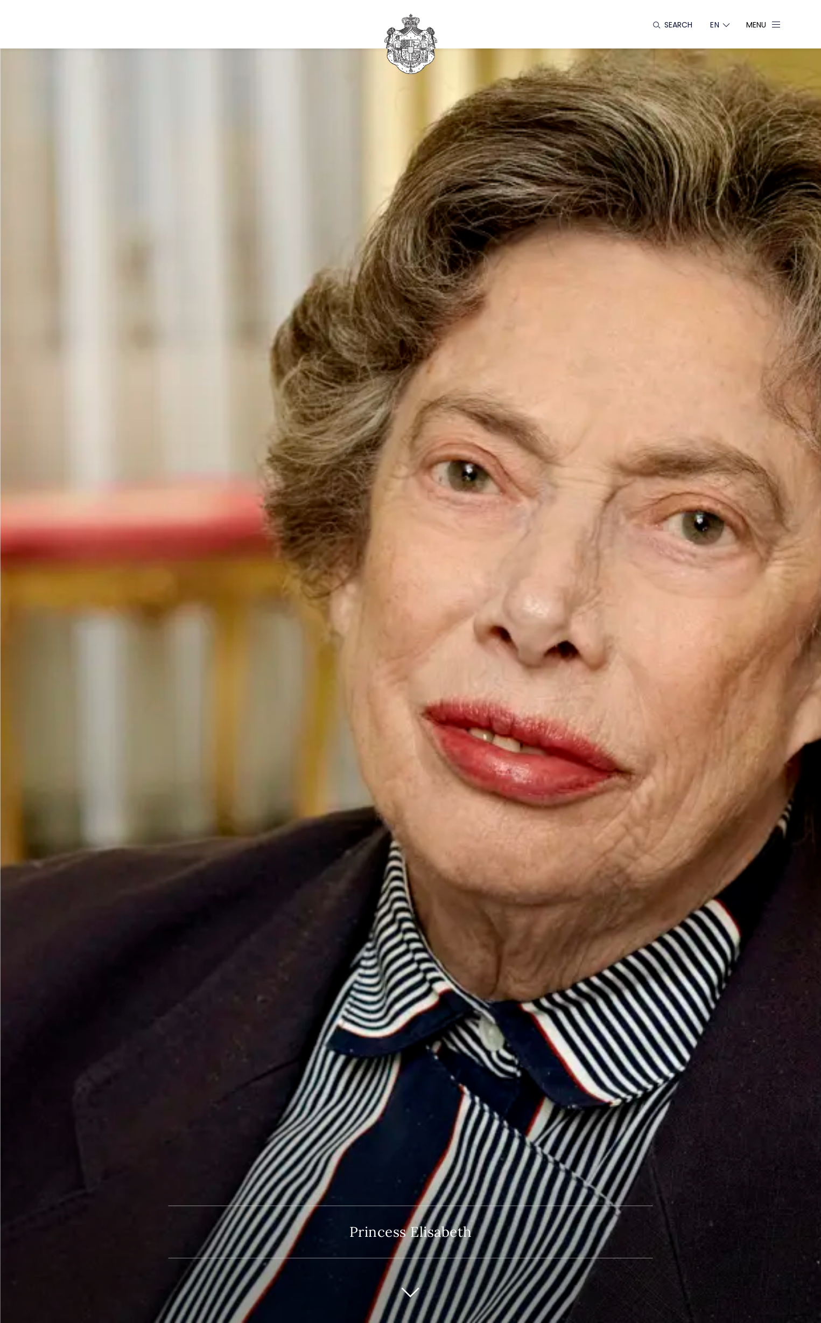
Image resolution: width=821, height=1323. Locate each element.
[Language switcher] (714, 25)
